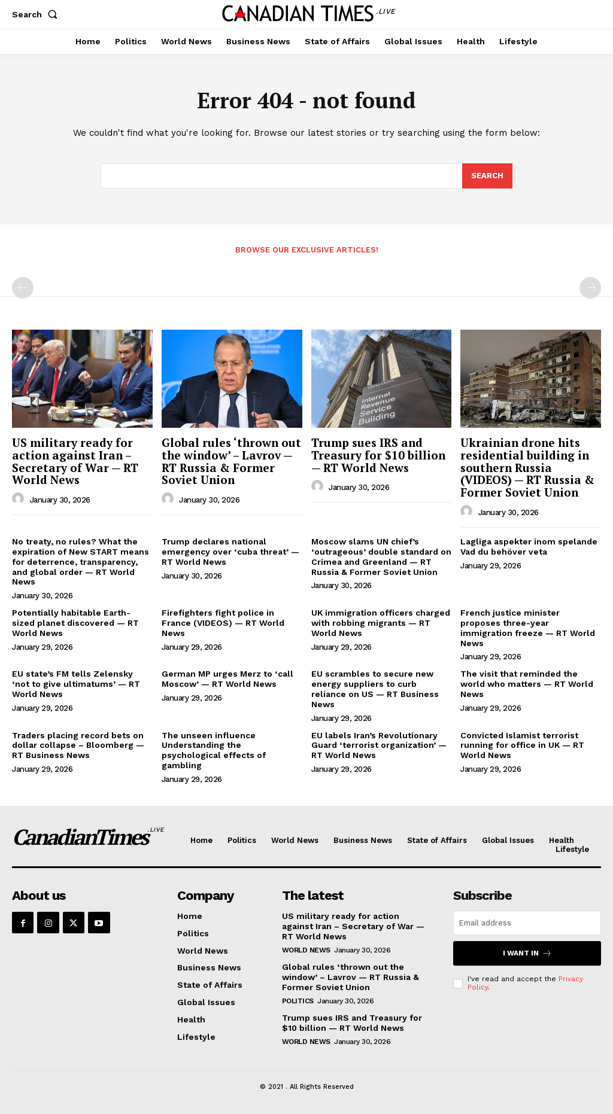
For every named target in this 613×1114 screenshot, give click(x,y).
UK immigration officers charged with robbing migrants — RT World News (380, 623)
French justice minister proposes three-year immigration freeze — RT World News (527, 627)
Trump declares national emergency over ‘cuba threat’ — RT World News (230, 552)
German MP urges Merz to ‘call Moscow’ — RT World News (227, 679)
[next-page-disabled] (590, 288)
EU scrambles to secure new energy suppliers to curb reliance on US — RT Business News (375, 688)
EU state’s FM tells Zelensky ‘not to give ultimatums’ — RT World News (76, 684)
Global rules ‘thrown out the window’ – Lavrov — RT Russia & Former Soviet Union (231, 461)
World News (306, 949)
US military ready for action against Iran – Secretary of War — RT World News (75, 461)
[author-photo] (20, 499)
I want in (527, 953)
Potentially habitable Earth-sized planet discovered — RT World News (75, 623)
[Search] (487, 175)
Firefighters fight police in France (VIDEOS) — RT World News (223, 623)
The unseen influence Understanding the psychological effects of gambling (214, 750)
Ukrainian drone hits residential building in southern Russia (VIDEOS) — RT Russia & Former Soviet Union (527, 467)
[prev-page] (23, 288)
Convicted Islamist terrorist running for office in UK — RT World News (522, 745)
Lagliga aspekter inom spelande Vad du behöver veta (528, 546)
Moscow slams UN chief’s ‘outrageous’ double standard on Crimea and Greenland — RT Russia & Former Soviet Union (381, 556)
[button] (37, 14)
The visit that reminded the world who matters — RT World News (526, 684)
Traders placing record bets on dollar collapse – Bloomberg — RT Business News (78, 745)
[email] (527, 923)
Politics (298, 1000)
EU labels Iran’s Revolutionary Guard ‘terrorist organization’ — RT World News (379, 745)
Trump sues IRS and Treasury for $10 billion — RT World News (378, 455)
